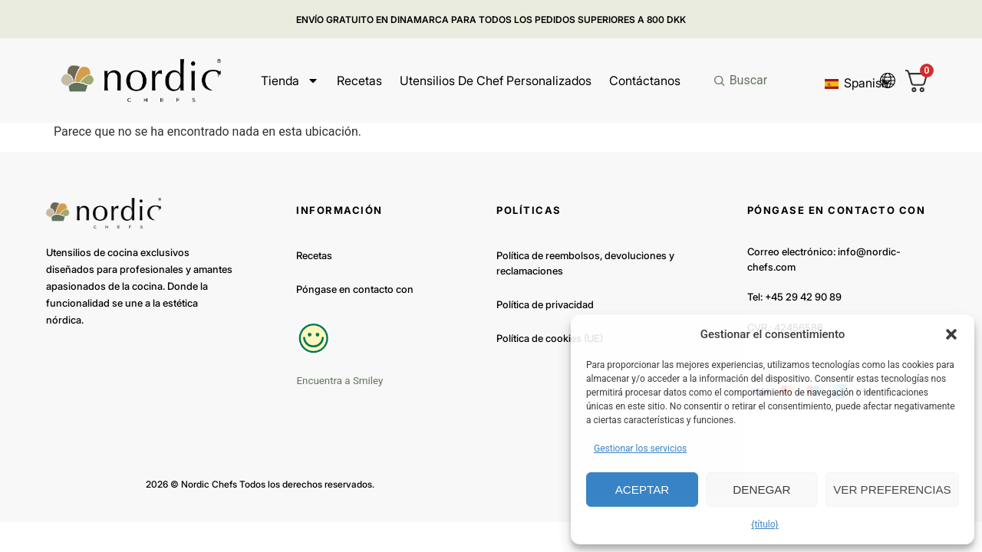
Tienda (290, 80)
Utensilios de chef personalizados (496, 80)
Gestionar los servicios (640, 448)
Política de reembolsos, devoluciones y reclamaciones (585, 263)
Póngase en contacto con (355, 289)
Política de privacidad (545, 304)
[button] (951, 334)
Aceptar (642, 489)
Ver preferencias (892, 489)
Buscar (749, 80)
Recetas (359, 80)
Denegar (761, 489)
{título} (764, 524)
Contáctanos (644, 80)
